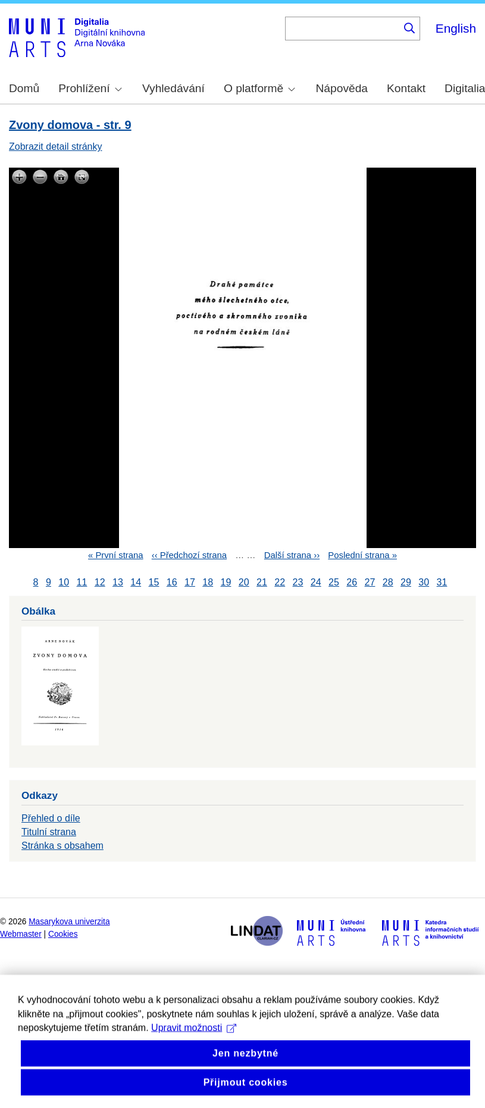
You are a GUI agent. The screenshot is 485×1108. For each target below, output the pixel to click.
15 (154, 582)
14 (135, 582)
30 (423, 582)
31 (442, 582)
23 (298, 582)
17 (189, 582)
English (456, 28)
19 (226, 582)
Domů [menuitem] (24, 88)
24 (316, 582)
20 (244, 582)
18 (207, 582)
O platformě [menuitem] (259, 88)
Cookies (63, 934)
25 (333, 582)
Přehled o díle (50, 818)
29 (405, 582)
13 (117, 582)
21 (261, 582)
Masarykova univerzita (69, 921)
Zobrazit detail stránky (55, 146)
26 (351, 582)
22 (279, 582)
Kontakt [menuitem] (406, 88)
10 (63, 582)
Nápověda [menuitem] (342, 88)
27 (370, 582)
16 (172, 582)
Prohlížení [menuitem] (89, 88)
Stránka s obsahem (62, 846)
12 (100, 582)
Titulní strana (48, 832)
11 (82, 582)
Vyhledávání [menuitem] (173, 88)
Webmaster (21, 934)
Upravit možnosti (193, 1044)
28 (388, 582)
